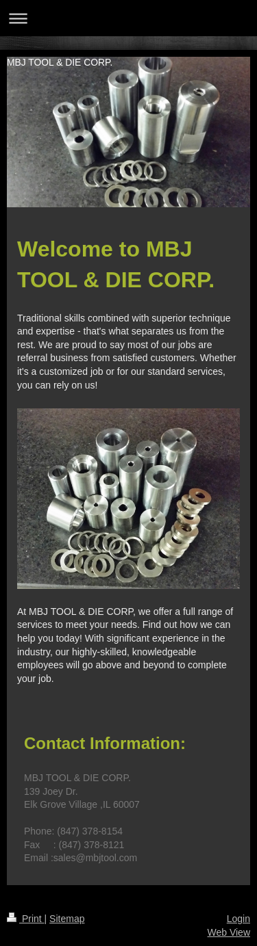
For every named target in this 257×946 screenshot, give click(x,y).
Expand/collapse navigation (128, 18)
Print (26, 918)
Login (238, 918)
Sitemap (66, 918)
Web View (228, 932)
